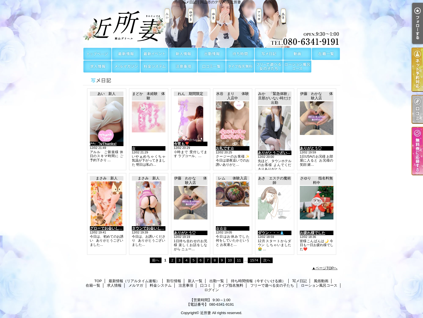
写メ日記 (268, 54)
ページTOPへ (327, 268)
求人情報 (97, 66)
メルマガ (126, 66)
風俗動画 (297, 54)
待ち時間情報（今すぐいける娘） (240, 54)
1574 (254, 260)
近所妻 (205, 313)
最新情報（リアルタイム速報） (126, 54)
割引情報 (154, 54)
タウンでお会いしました (152, 228)
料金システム (154, 66)
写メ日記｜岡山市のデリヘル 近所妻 (211, 24)
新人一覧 (183, 54)
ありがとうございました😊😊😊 (284, 153)
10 (230, 260)
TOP (97, 54)
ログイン (211, 290)
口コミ (211, 66)
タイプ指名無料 (240, 66)
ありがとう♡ (311, 148)
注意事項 (183, 66)
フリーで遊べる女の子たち (268, 66)
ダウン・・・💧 (271, 233)
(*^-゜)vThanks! (103, 144)
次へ (266, 260)
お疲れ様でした (312, 233)
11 (239, 260)
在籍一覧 (326, 54)
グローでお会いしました (110, 228)
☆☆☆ (221, 228)
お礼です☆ (225, 148)
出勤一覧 (211, 54)
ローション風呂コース (297, 66)
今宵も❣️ (181, 144)
